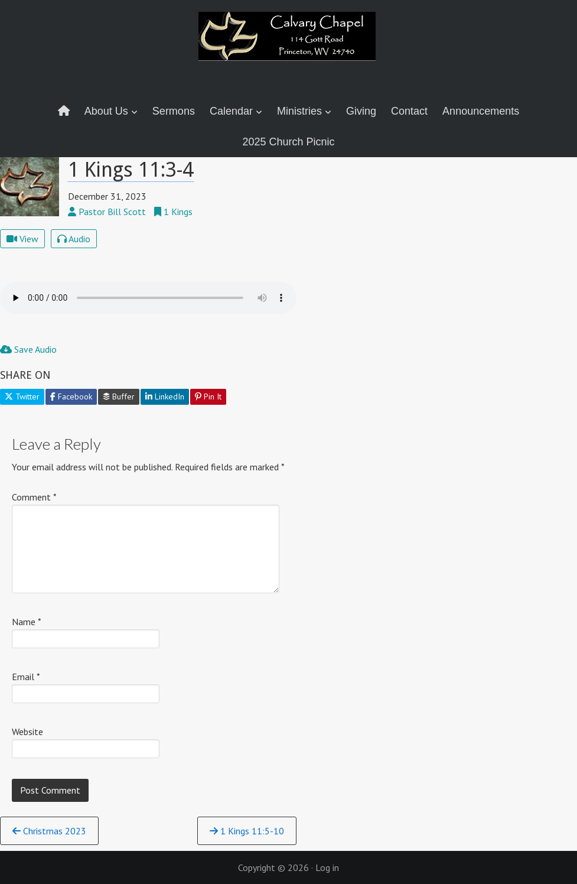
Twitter (22, 396)
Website (27, 731)
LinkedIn (164, 396)
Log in (327, 867)
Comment (34, 497)
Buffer (119, 396)
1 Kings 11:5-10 (247, 831)
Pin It (208, 396)
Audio (73, 239)
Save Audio (28, 349)
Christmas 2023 (49, 831)
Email (26, 676)
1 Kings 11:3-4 (131, 169)
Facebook (71, 396)
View (22, 239)
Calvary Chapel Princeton (288, 44)
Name (26, 622)
